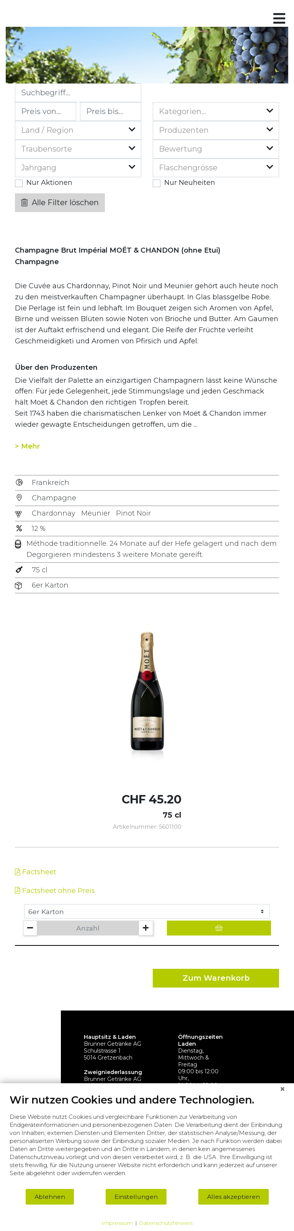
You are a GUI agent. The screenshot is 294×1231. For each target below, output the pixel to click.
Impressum (117, 1223)
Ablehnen (49, 1196)
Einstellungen (136, 1196)
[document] (147, 1141)
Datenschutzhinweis (166, 1223)
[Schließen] (282, 1089)
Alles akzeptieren (233, 1196)
